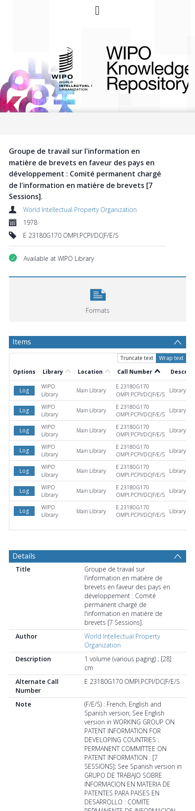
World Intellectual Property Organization (80, 209)
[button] (97, 298)
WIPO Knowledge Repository (140, 68)
